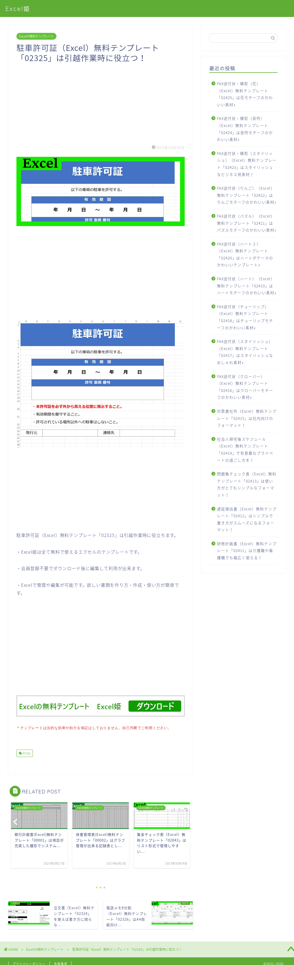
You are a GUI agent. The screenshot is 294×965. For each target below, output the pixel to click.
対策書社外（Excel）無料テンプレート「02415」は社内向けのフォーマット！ (246, 418)
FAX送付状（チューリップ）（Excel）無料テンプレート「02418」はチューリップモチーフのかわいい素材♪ (245, 317)
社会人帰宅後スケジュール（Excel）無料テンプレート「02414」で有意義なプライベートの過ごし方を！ (245, 449)
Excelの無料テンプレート (36, 36)
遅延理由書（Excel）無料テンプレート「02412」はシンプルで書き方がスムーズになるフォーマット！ (246, 519)
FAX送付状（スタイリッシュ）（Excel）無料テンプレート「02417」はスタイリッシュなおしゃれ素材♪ (245, 352)
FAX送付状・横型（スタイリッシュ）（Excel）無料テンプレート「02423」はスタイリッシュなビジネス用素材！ (246, 164)
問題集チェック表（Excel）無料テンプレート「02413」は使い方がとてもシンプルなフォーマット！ (246, 484)
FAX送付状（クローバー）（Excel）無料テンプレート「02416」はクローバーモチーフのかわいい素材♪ (245, 387)
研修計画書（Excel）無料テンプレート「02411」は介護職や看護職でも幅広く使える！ (246, 550)
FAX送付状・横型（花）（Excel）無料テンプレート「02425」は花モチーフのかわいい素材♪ (245, 94)
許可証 (26, 753)
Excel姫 (17, 8)
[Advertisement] (100, 101)
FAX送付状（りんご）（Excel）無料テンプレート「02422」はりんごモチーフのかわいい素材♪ (246, 195)
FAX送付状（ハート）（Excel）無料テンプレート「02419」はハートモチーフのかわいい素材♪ (246, 285)
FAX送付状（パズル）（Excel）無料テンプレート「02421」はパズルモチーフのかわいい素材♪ (246, 223)
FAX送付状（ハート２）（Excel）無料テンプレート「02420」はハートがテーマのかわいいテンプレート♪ (245, 254)
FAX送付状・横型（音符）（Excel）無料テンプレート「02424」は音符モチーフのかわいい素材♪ (245, 128)
